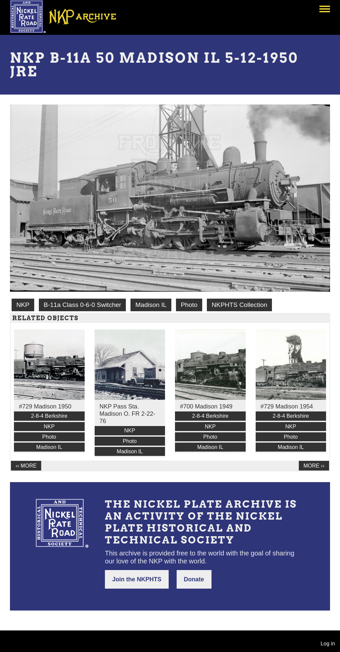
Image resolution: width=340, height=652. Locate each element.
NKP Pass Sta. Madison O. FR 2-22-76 (127, 413)
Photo (189, 304)
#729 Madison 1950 (45, 406)
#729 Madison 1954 (287, 406)
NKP (22, 304)
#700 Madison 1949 (206, 406)
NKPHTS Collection (239, 304)
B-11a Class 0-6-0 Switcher (82, 304)
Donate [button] (194, 579)
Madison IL (151, 304)
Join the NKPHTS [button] (136, 579)
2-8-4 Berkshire (49, 416)
